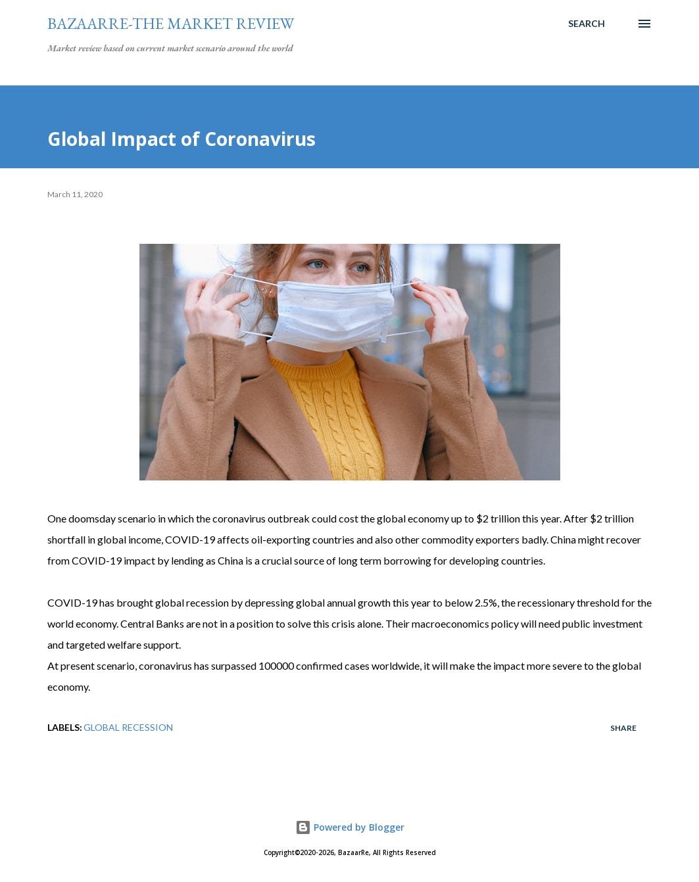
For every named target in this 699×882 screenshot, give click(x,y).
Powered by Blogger (349, 827)
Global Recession (128, 727)
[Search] (586, 24)
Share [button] (623, 728)
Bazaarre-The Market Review (170, 23)
